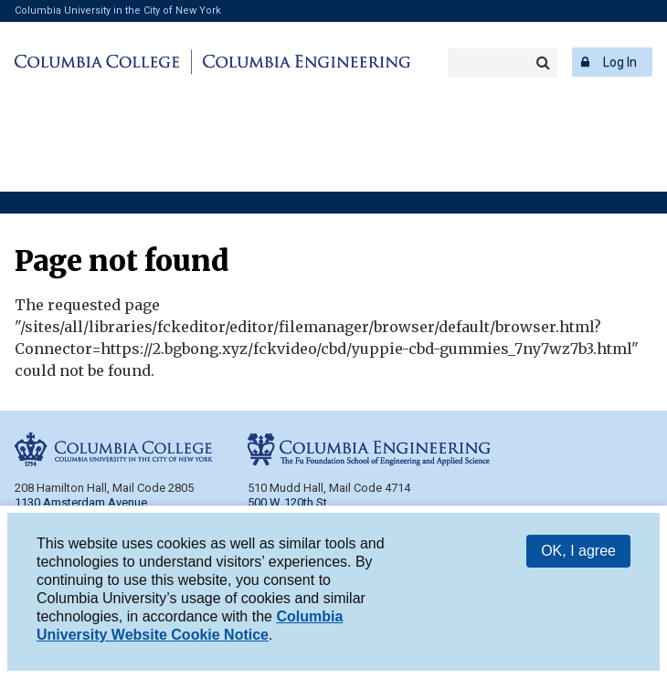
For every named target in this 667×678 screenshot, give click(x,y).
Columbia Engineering (303, 62)
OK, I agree (578, 551)
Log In (620, 62)
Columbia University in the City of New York (118, 10)
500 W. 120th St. (289, 502)
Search (542, 63)
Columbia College (100, 62)
